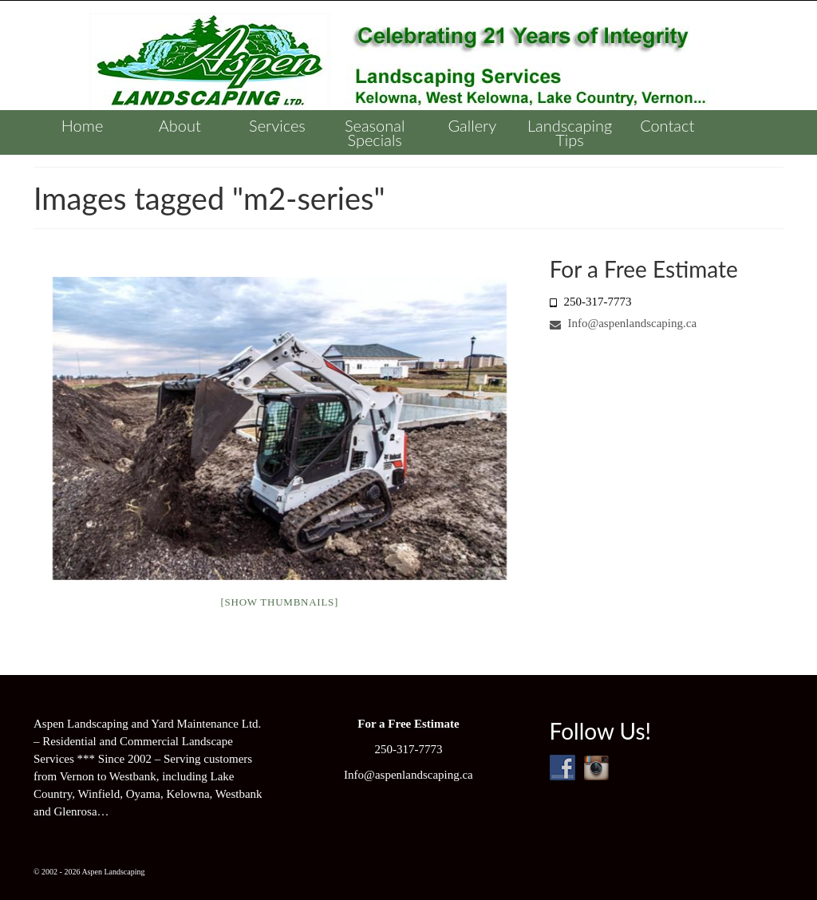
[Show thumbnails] (279, 602)
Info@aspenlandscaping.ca (623, 323)
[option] (279, 428)
